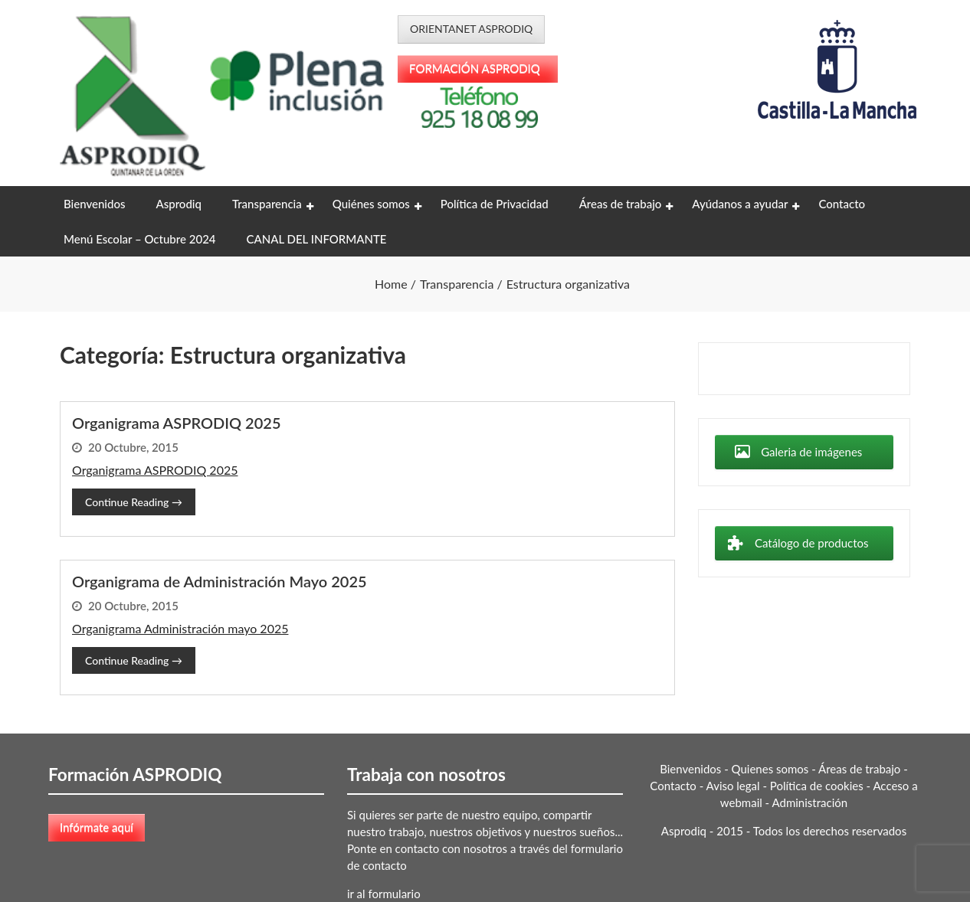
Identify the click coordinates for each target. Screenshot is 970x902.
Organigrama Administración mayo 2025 (180, 628)
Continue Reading (133, 501)
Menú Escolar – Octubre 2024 (140, 239)
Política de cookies (816, 786)
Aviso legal (733, 786)
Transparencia (267, 204)
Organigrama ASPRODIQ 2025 (176, 422)
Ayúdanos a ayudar (740, 204)
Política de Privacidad (495, 204)
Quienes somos (770, 769)
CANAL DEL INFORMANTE (317, 239)
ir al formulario (384, 893)
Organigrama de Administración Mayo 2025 (219, 581)
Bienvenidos (94, 204)
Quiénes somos (371, 204)
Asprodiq (178, 204)
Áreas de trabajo (620, 204)
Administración (810, 802)
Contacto (841, 204)
